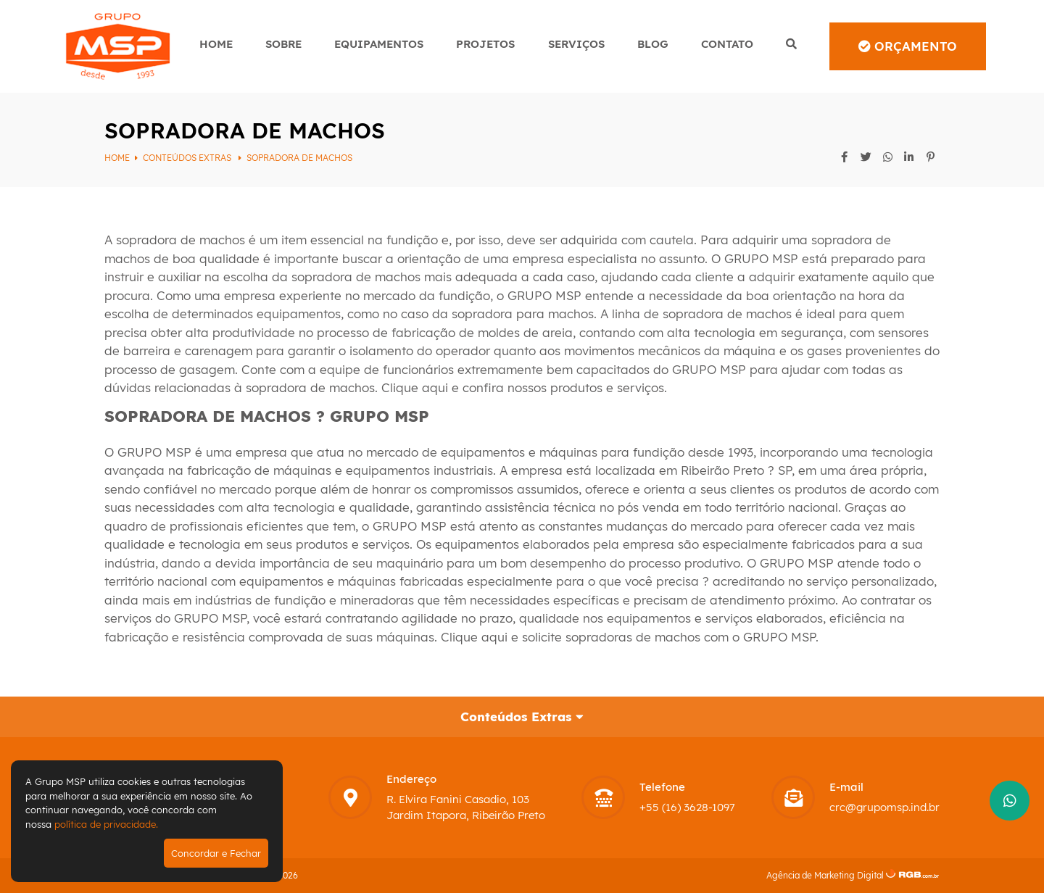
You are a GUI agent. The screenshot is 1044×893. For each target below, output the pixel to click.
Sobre (283, 44)
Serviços (576, 44)
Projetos (485, 44)
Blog (652, 44)
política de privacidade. (106, 824)
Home (216, 44)
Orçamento (907, 46)
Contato (727, 44)
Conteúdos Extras (188, 157)
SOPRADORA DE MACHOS (299, 157)
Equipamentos (378, 44)
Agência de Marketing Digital (825, 875)
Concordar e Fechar (216, 853)
